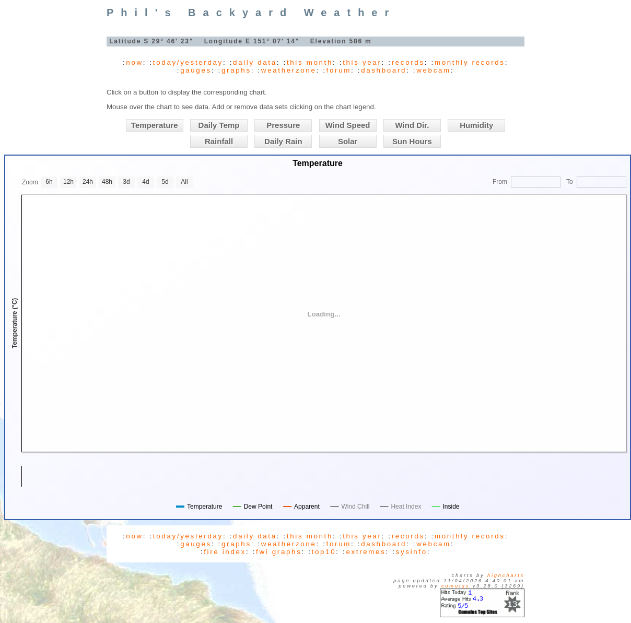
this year (362, 62)
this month (310, 62)
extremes (365, 552)
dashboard (383, 70)
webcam (433, 70)
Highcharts (505, 575)
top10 (324, 552)
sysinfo (411, 552)
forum (338, 70)
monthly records (470, 62)
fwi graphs (278, 552)
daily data (255, 62)
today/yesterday (188, 62)
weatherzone (289, 70)
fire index (225, 552)
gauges (196, 70)
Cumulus (455, 586)
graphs (236, 70)
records (408, 62)
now (134, 62)
